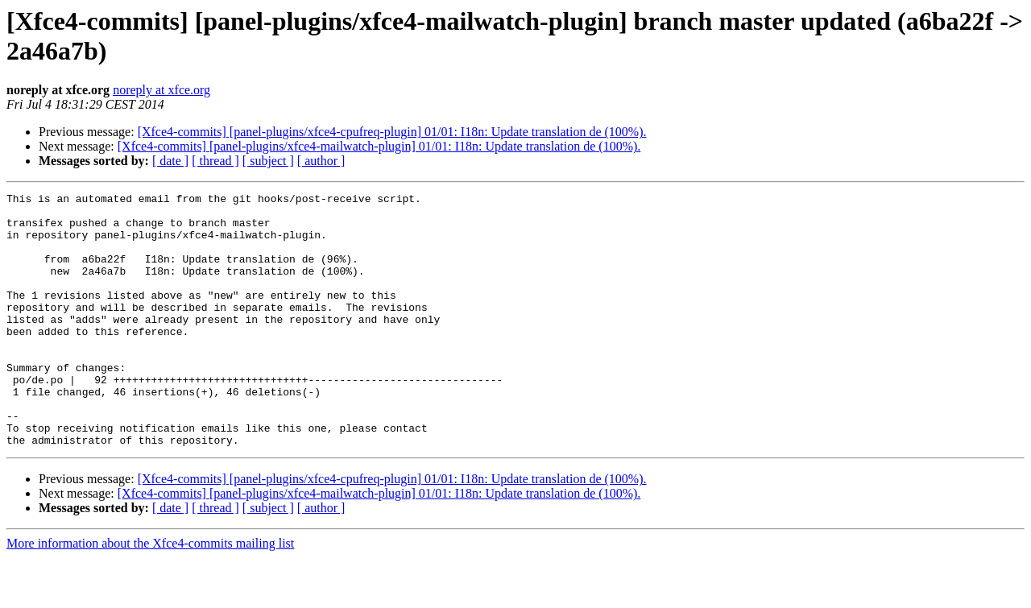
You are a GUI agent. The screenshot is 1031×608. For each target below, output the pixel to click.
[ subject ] (268, 161)
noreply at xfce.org (161, 90)
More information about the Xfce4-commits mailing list (150, 594)
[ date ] (170, 161)
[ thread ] (215, 161)
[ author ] (321, 161)
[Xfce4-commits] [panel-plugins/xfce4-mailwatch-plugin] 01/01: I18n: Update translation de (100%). (379, 146)
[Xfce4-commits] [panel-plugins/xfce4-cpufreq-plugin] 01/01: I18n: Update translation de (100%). (392, 132)
